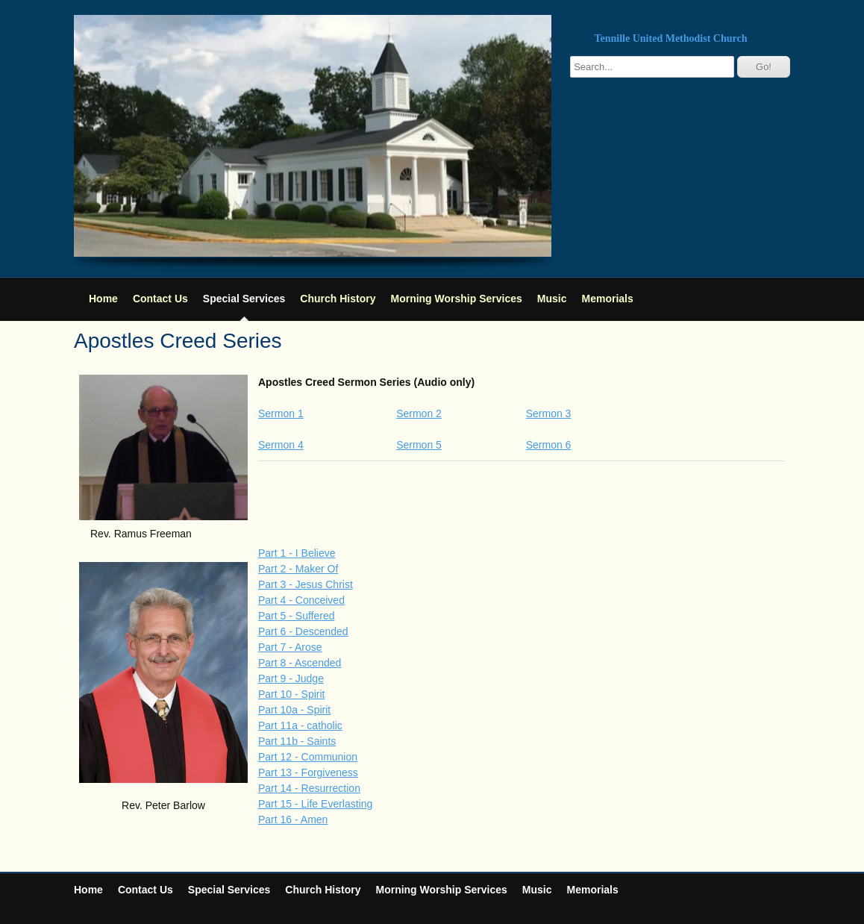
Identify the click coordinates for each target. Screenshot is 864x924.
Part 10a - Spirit (294, 710)
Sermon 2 (419, 413)
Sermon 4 (281, 445)
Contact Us (160, 299)
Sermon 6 (549, 445)
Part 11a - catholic (300, 725)
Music (552, 299)
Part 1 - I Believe (297, 553)
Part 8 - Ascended (299, 663)
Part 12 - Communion (307, 757)
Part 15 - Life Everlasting (315, 804)
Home (103, 299)
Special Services (244, 299)
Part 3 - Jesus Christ (305, 584)
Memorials (607, 299)
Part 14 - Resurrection (309, 788)
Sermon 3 (549, 413)
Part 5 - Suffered (296, 616)
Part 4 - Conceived (301, 600)
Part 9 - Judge (291, 678)
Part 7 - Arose (290, 647)
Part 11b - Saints (297, 741)
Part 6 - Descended (303, 631)
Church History (337, 299)
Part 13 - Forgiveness (308, 772)
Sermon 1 (281, 413)
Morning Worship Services (456, 299)
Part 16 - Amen (293, 819)
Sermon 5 (419, 445)
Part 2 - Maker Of (298, 569)
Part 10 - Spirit (291, 694)
